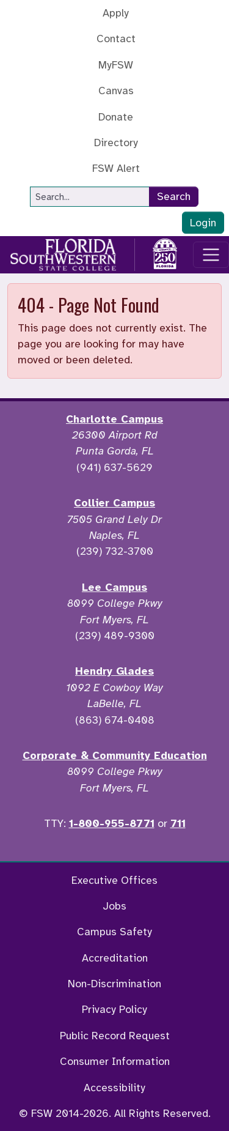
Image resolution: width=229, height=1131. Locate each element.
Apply (116, 13)
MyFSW (115, 65)
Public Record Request (115, 1035)
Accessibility (114, 1087)
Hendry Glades (114, 671)
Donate (115, 117)
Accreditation (115, 958)
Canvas (116, 90)
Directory (116, 142)
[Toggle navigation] (211, 255)
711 (178, 823)
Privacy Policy (114, 1009)
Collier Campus (114, 503)
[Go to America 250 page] (165, 253)
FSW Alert (116, 168)
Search (174, 196)
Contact (116, 38)
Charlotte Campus (114, 419)
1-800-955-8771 (111, 823)
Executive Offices (114, 880)
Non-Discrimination (114, 983)
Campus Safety (114, 931)
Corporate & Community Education (115, 755)
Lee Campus (114, 587)
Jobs (114, 906)
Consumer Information (115, 1061)
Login (203, 222)
